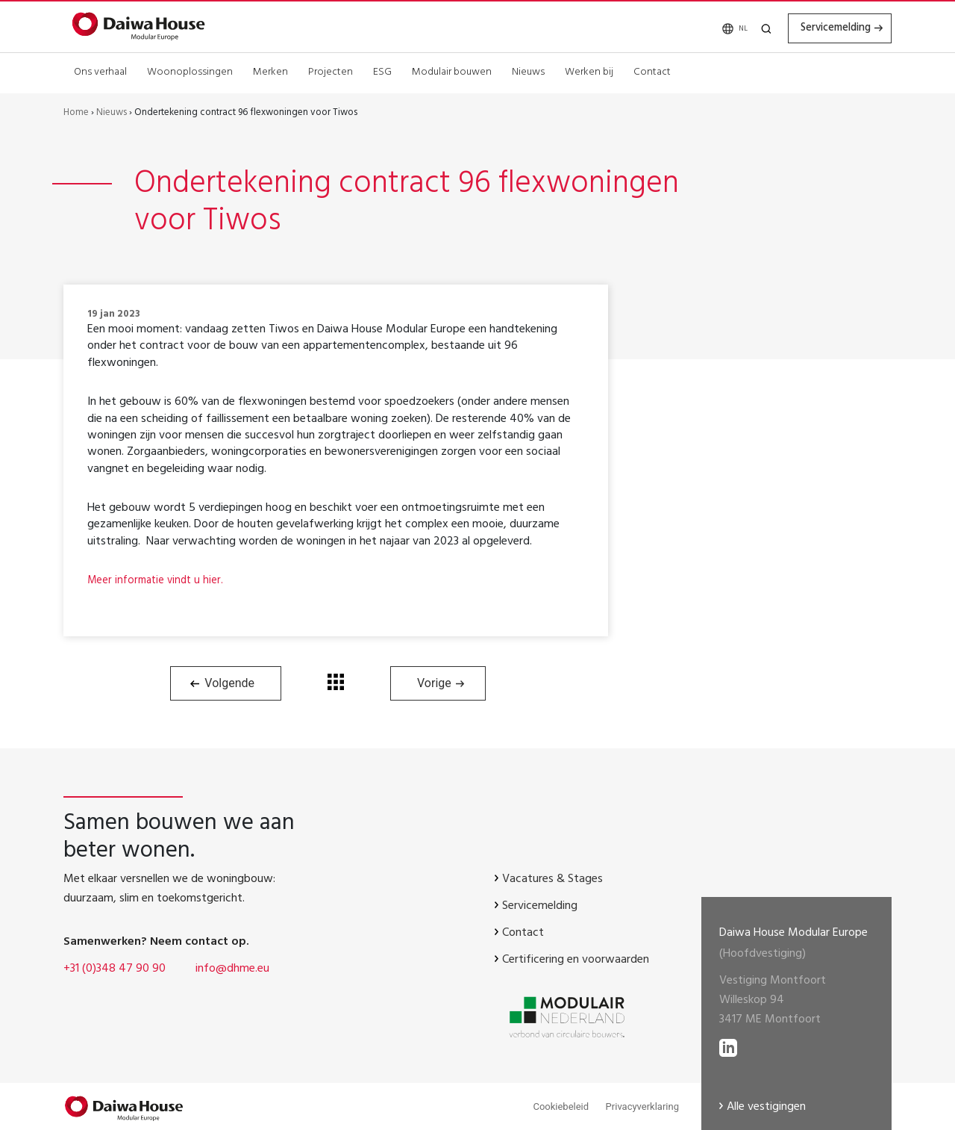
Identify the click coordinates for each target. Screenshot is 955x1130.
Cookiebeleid (561, 1106)
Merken (270, 70)
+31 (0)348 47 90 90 (114, 969)
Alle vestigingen (766, 1107)
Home (76, 113)
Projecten (330, 70)
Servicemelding (823, 27)
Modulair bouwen (452, 70)
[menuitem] (720, 28)
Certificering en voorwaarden (575, 960)
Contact (652, 70)
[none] (720, 28)
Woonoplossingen (190, 70)
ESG (382, 70)
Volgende (229, 683)
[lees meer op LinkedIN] (728, 1044)
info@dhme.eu (232, 969)
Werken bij (589, 70)
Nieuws (528, 70)
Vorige (434, 683)
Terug (336, 682)
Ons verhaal (100, 70)
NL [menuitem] (722, 29)
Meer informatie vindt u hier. (159, 581)
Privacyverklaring (642, 1106)
